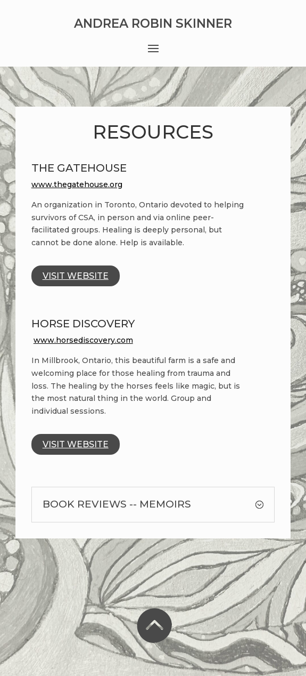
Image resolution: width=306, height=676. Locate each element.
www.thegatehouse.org (76, 184)
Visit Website (76, 276)
